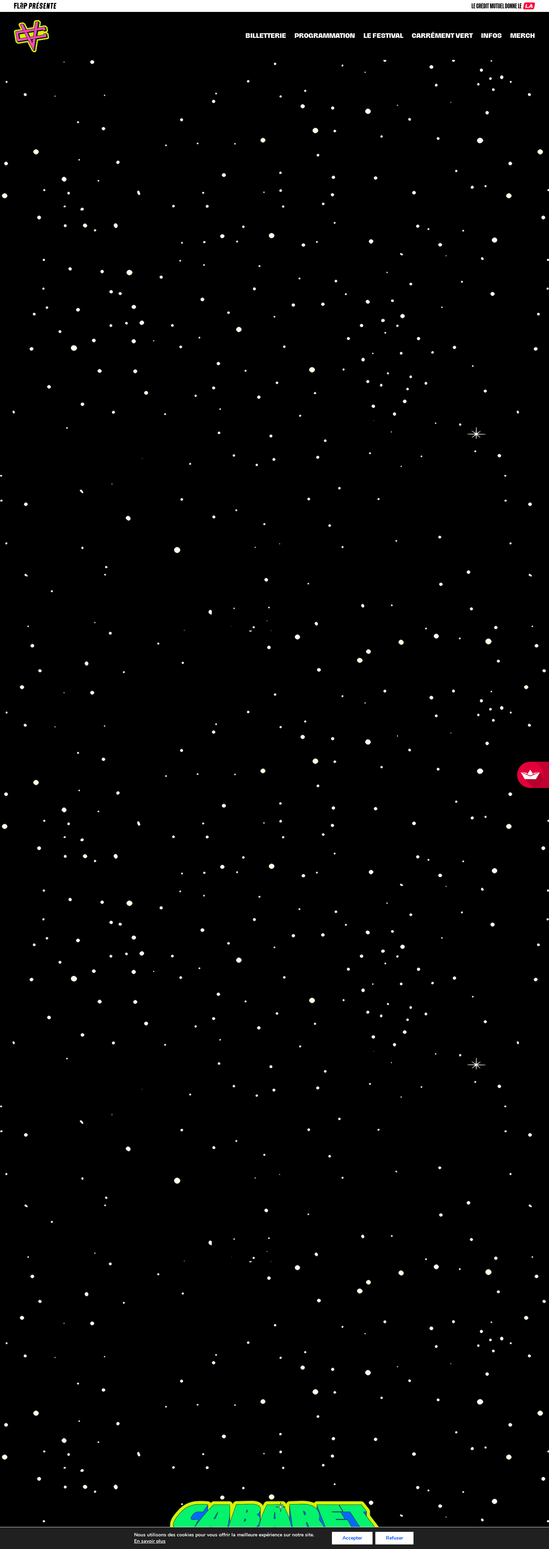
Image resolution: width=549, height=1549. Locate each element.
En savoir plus (144, 1541)
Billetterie (265, 36)
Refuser (400, 1538)
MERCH (522, 36)
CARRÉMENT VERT (442, 36)
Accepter (356, 1538)
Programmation (324, 36)
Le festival (383, 36)
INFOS (491, 36)
